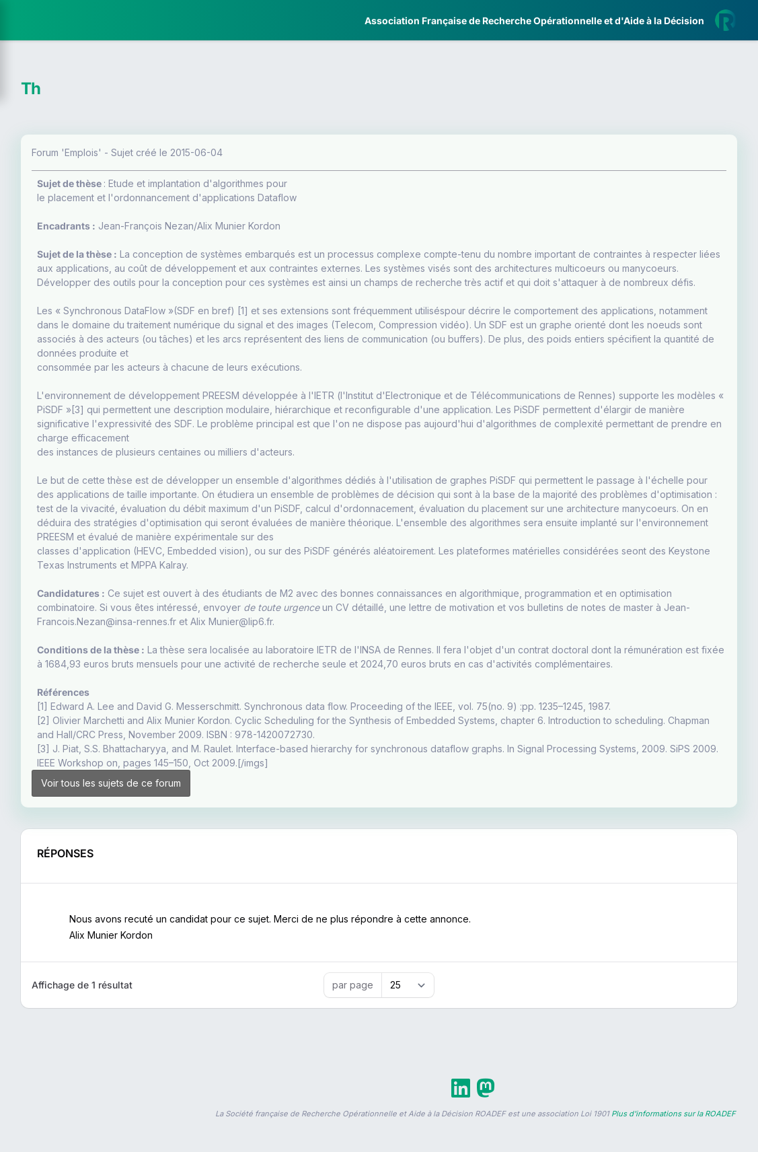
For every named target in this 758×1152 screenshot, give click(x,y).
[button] (20, 399)
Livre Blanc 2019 (68, 497)
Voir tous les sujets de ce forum (265, 902)
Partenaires (55, 309)
